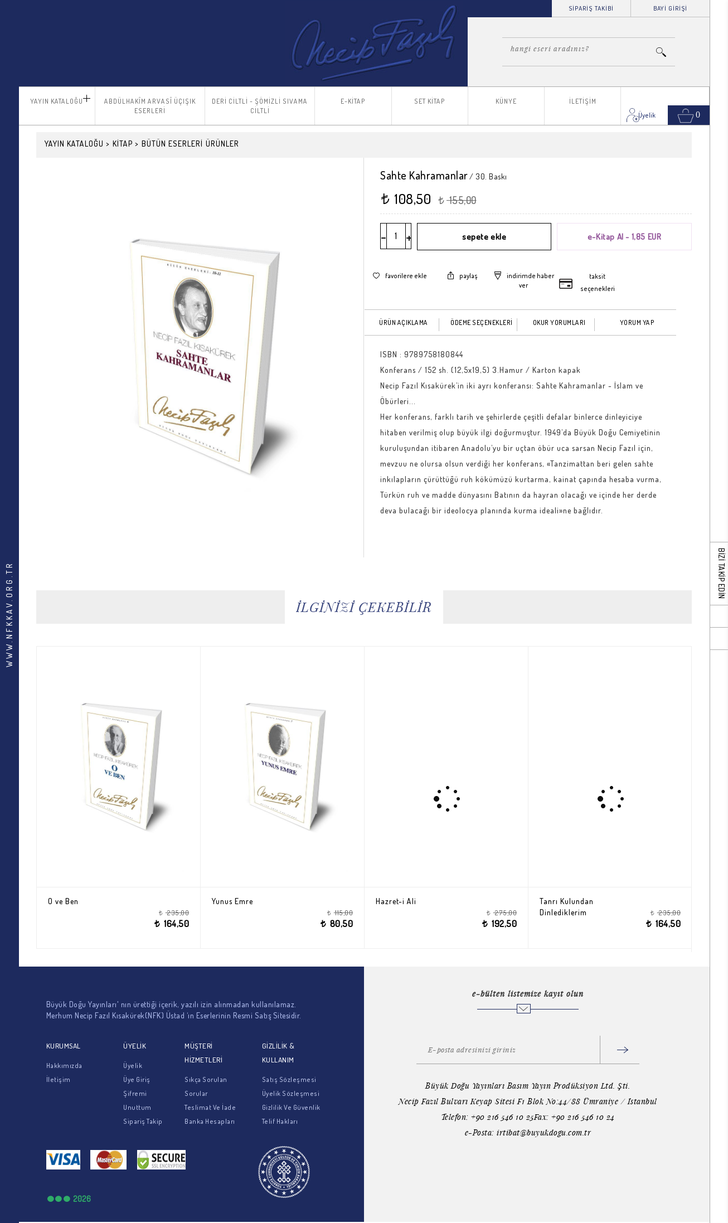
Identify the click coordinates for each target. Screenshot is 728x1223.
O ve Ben (69, 901)
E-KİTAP (353, 101)
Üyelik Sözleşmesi (291, 1093)
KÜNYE (506, 101)
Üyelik (132, 1065)
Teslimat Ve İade (210, 1107)
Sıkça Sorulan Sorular (206, 1086)
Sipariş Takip (143, 1121)
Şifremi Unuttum (137, 1100)
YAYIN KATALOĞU (56, 101)
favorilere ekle (406, 275)
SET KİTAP (429, 101)
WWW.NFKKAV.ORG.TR (9, 614)
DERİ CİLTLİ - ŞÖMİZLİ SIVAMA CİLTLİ (260, 106)
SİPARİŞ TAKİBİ (591, 8)
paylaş (468, 275)
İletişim (58, 1079)
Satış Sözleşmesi (289, 1079)
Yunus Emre (238, 901)
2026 (82, 1198)
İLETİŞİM (582, 101)
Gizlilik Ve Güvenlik (291, 1107)
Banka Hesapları (210, 1121)
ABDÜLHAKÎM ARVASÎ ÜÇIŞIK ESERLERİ (150, 106)
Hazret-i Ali (402, 901)
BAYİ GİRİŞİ (670, 8)
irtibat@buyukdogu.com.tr (544, 1132)
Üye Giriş (137, 1079)
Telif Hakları (280, 1121)
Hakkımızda (64, 1065)
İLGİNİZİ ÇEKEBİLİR (364, 606)
